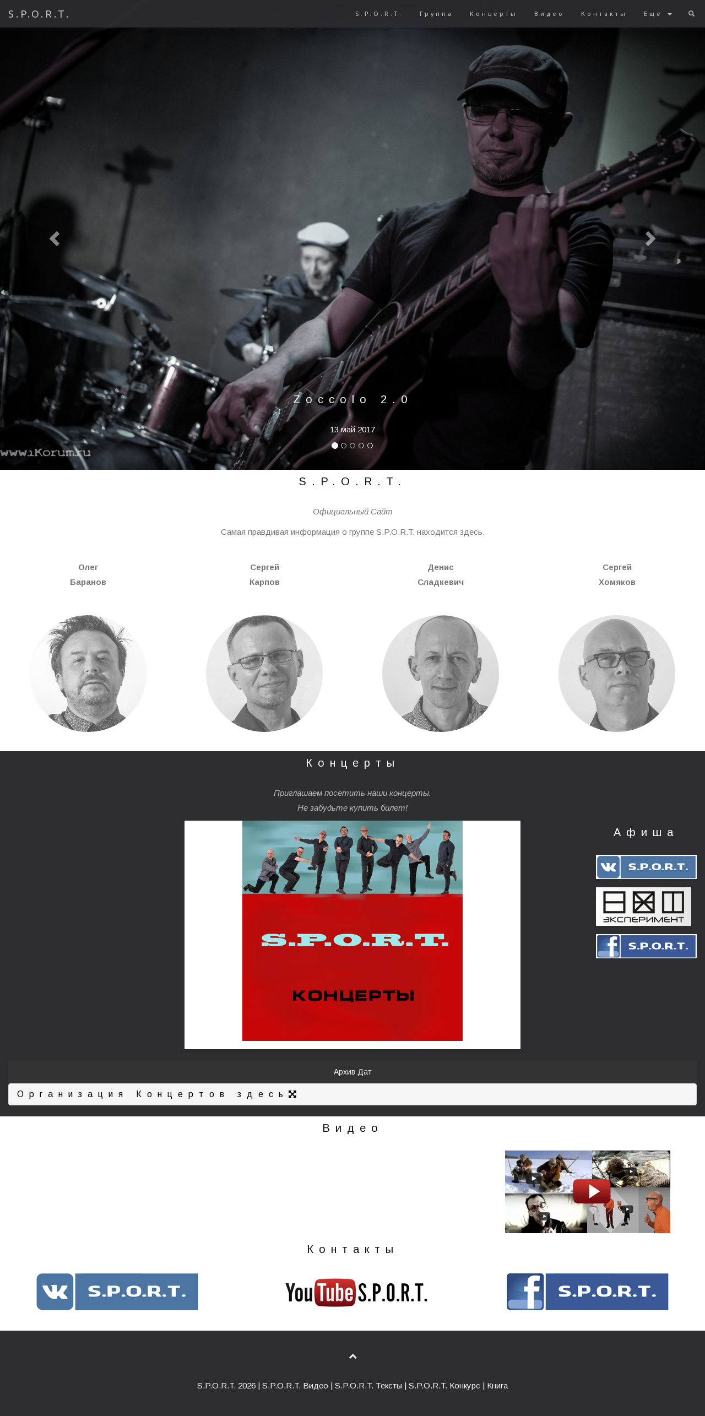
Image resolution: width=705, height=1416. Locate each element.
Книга (497, 1385)
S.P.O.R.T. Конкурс (444, 1385)
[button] (53, 235)
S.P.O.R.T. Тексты (368, 1385)
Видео (549, 13)
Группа (436, 13)
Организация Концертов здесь (159, 1094)
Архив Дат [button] (353, 1071)
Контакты (604, 13)
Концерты (494, 13)
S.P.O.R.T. (39, 13)
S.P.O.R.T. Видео (295, 1385)
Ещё (658, 13)
